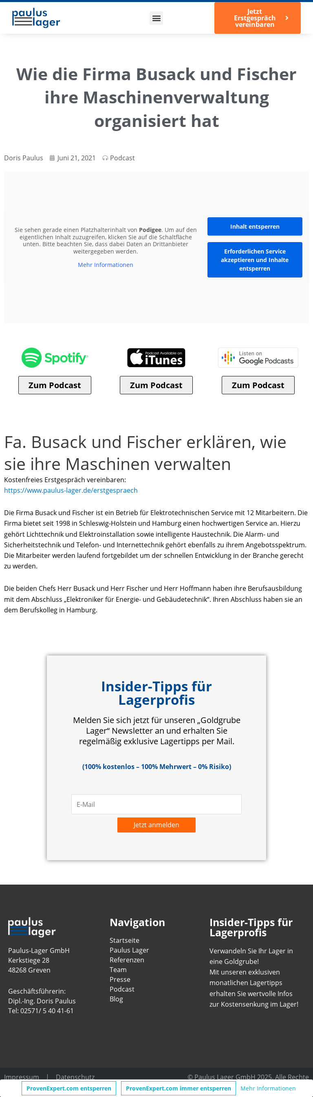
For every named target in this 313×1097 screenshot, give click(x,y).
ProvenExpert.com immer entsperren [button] (178, 1088)
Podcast (122, 157)
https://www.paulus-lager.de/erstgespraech (71, 490)
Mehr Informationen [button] (105, 265)
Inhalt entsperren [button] (255, 226)
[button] (156, 18)
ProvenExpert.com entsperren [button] (68, 1088)
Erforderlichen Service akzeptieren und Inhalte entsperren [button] (255, 259)
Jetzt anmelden (156, 824)
